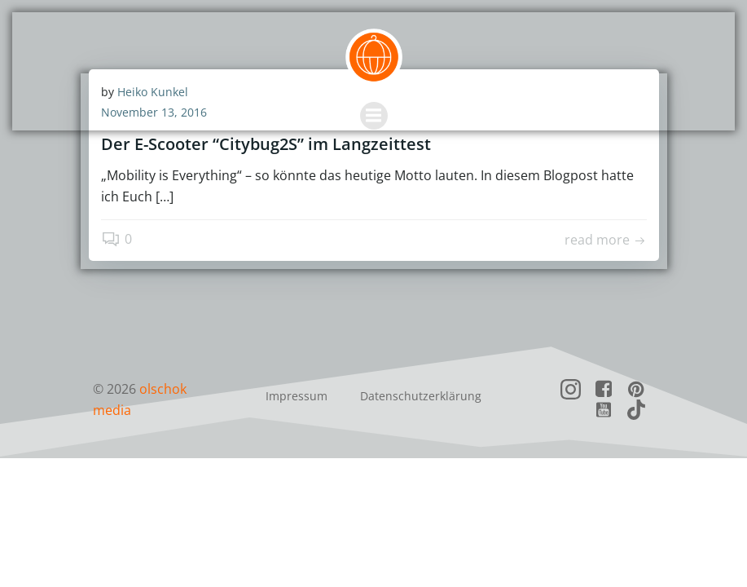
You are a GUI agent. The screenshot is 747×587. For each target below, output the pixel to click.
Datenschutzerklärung (420, 396)
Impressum (296, 396)
